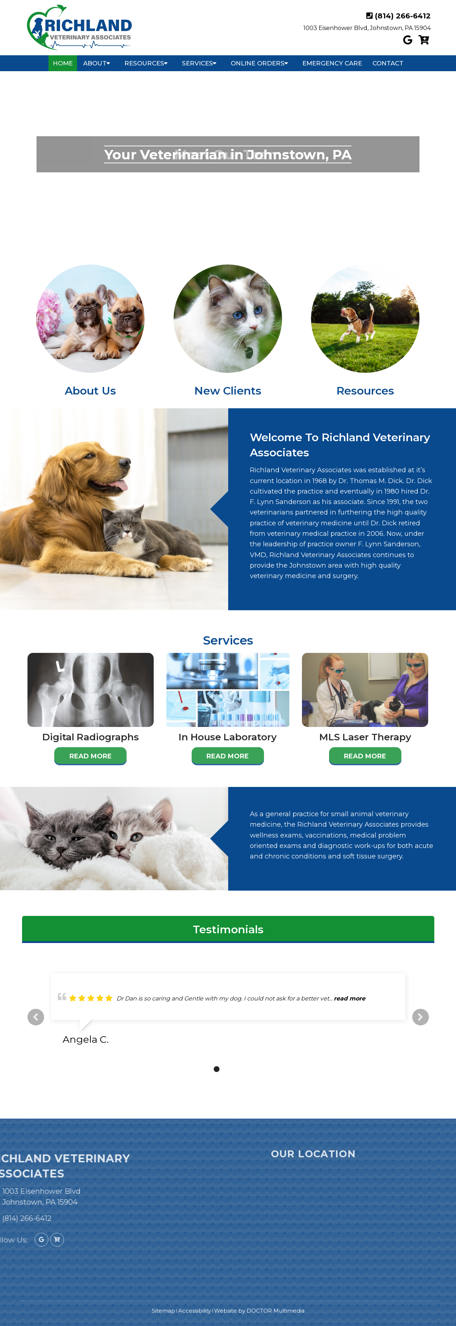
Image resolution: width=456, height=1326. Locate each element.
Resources (144, 63)
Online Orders (258, 63)
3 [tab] (227, 1069)
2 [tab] (217, 1069)
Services (197, 63)
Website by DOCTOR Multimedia (259, 1310)
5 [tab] (249, 1069)
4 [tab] (238, 1069)
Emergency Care (332, 63)
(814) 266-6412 (403, 16)
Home (63, 63)
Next (420, 1017)
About (95, 63)
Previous (35, 1017)
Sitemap (163, 1310)
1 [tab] (206, 1069)
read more (349, 998)
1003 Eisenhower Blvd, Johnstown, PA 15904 (367, 28)
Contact (388, 63)
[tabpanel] (228, 1012)
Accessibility (194, 1310)
